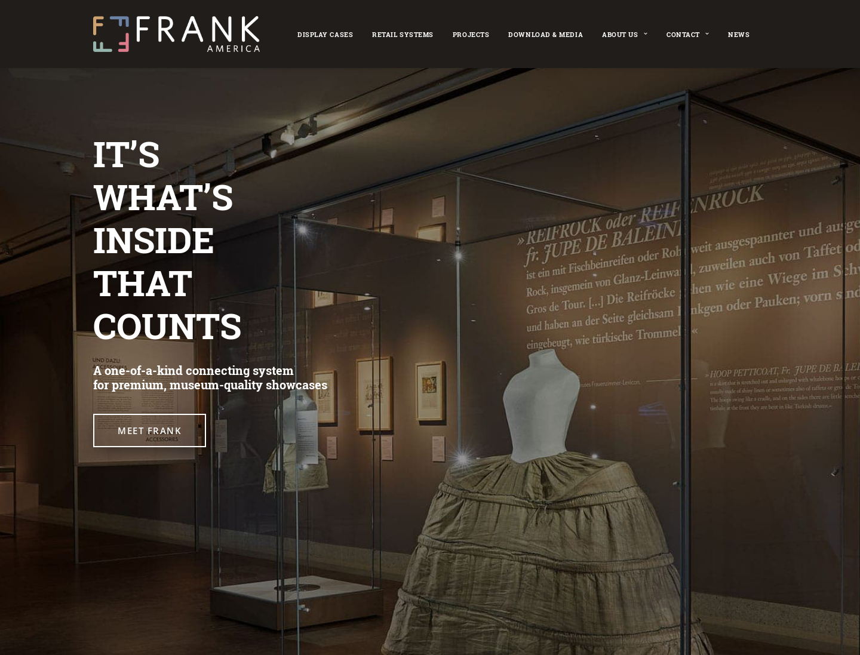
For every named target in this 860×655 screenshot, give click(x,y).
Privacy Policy (486, 588)
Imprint (434, 588)
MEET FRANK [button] (150, 430)
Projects (471, 34)
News (739, 34)
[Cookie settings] (435, 604)
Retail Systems (403, 34)
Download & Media (545, 34)
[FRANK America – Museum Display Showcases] (176, 34)
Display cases (325, 34)
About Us (624, 34)
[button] (99, 589)
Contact (687, 34)
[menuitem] (325, 34)
